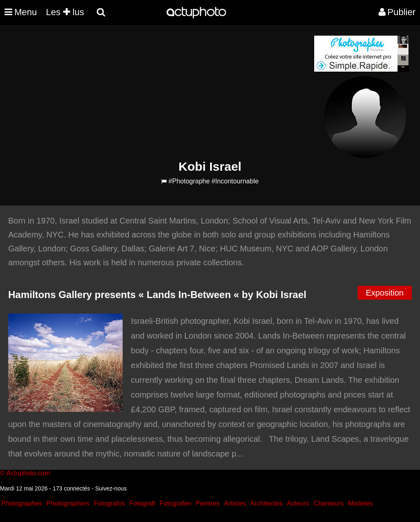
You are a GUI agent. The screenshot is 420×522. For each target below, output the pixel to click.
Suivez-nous (111, 488)
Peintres (208, 503)
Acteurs (298, 503)
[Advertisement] (160, 92)
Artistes (235, 503)
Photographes (21, 503)
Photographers (67, 503)
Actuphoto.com (28, 473)
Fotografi (142, 503)
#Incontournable (235, 181)
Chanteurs (328, 503)
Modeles (360, 503)
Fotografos (109, 503)
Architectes (266, 503)
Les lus (65, 12)
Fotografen (175, 503)
